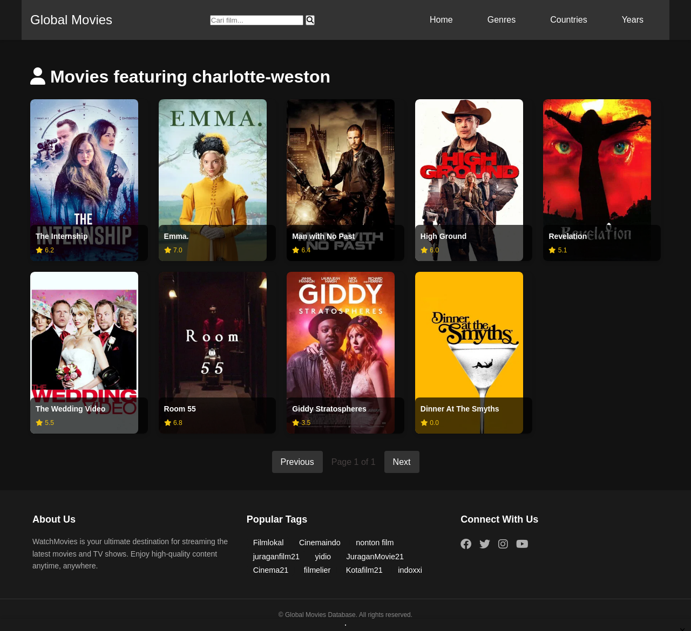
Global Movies (71, 19)
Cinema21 (271, 570)
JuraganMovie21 (375, 556)
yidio (323, 556)
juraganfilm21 (276, 556)
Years (632, 19)
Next (402, 462)
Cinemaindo (320, 542)
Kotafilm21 (364, 570)
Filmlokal (268, 542)
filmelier (317, 570)
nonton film (375, 542)
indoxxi (410, 570)
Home (441, 19)
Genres (501, 19)
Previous (297, 462)
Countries (568, 19)
